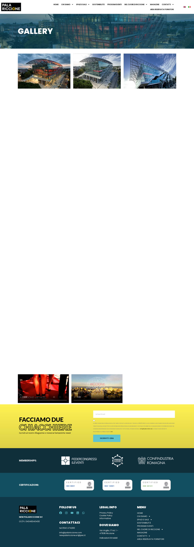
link (112, 431)
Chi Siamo (67, 4)
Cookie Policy (105, 515)
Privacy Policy (106, 512)
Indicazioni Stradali (108, 537)
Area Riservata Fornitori (162, 9)
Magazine (154, 4)
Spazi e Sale (83, 4)
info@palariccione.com (146, 429)
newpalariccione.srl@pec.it (72, 535)
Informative (105, 518)
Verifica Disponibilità (186, 535)
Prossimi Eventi (114, 4)
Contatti (168, 4)
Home (56, 4)
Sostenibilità (98, 4)
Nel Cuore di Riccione (135, 4)
